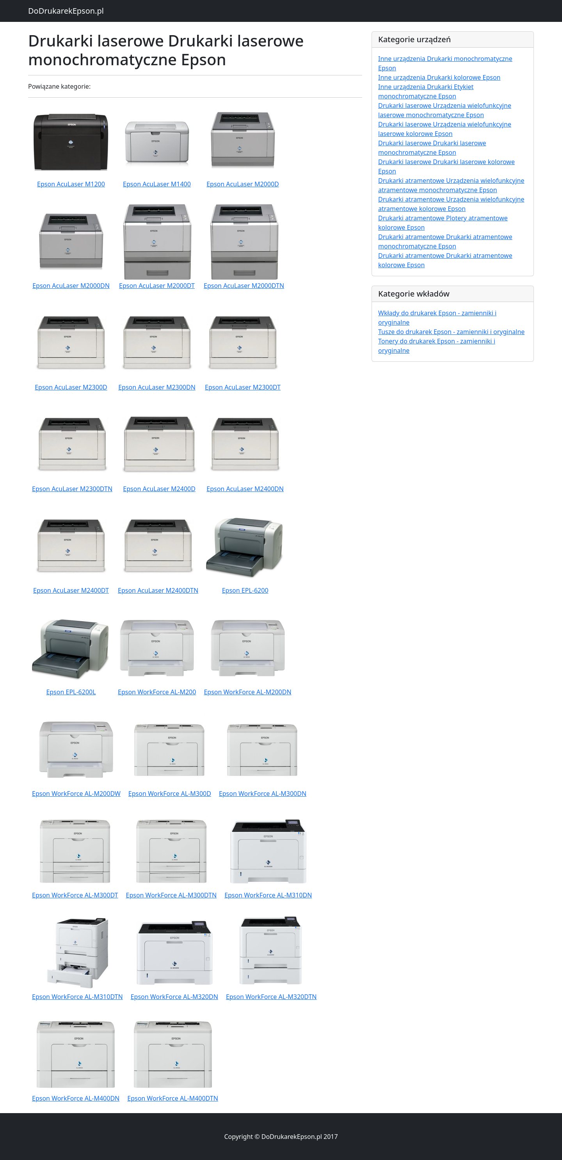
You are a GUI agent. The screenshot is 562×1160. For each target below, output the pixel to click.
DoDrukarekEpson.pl (66, 10)
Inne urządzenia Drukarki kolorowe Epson (439, 77)
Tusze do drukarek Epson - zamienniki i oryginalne (451, 331)
